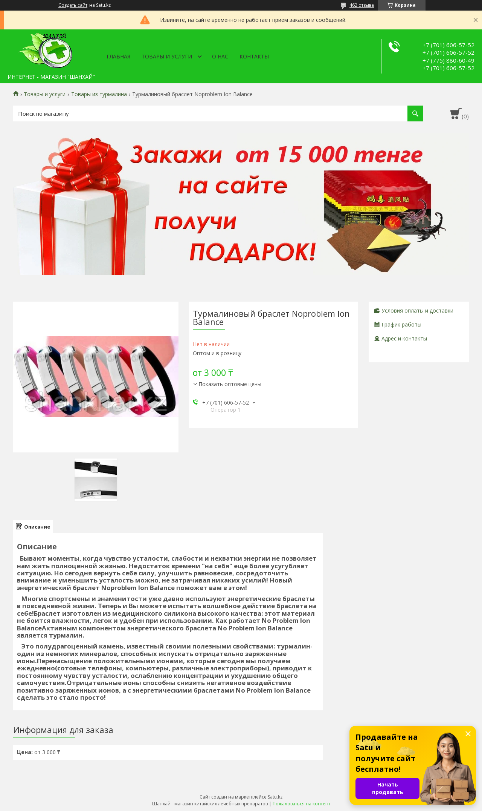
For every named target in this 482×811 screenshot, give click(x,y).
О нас (220, 56)
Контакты (254, 56)
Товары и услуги (167, 56)
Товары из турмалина (99, 94)
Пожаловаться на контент (301, 803)
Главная (118, 56)
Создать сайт (72, 5)
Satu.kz (275, 797)
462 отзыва (361, 5)
